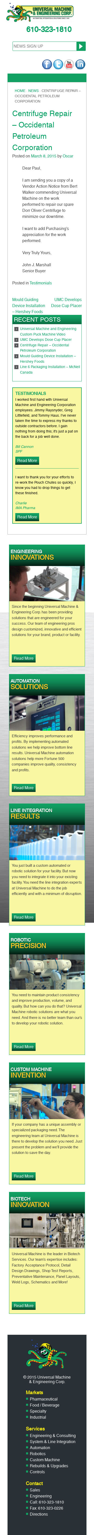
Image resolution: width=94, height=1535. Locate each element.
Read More (27, 460)
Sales (35, 1490)
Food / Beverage (44, 1405)
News (33, 91)
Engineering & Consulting (53, 1435)
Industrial (38, 1417)
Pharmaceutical (44, 1399)
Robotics (38, 1453)
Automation (40, 1447)
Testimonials (41, 283)
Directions (39, 1514)
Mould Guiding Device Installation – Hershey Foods (28, 305)
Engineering (41, 1496)
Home (20, 91)
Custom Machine (45, 1459)
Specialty (38, 1411)
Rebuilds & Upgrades (49, 1465)
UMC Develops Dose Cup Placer (46, 340)
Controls (37, 1472)
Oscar (68, 156)
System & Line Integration (52, 1441)
